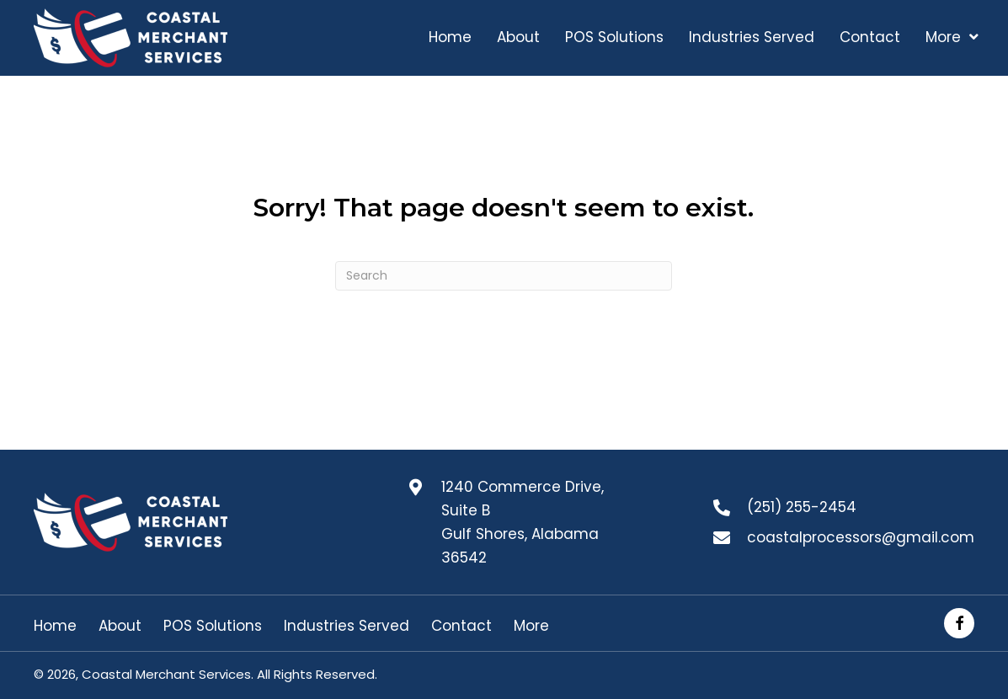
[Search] (503, 276)
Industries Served (346, 626)
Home (55, 626)
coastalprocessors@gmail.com (860, 537)
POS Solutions (212, 626)
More (531, 626)
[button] (959, 623)
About (120, 626)
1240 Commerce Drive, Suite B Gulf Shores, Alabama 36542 (522, 522)
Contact (461, 626)
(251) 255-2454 (801, 507)
